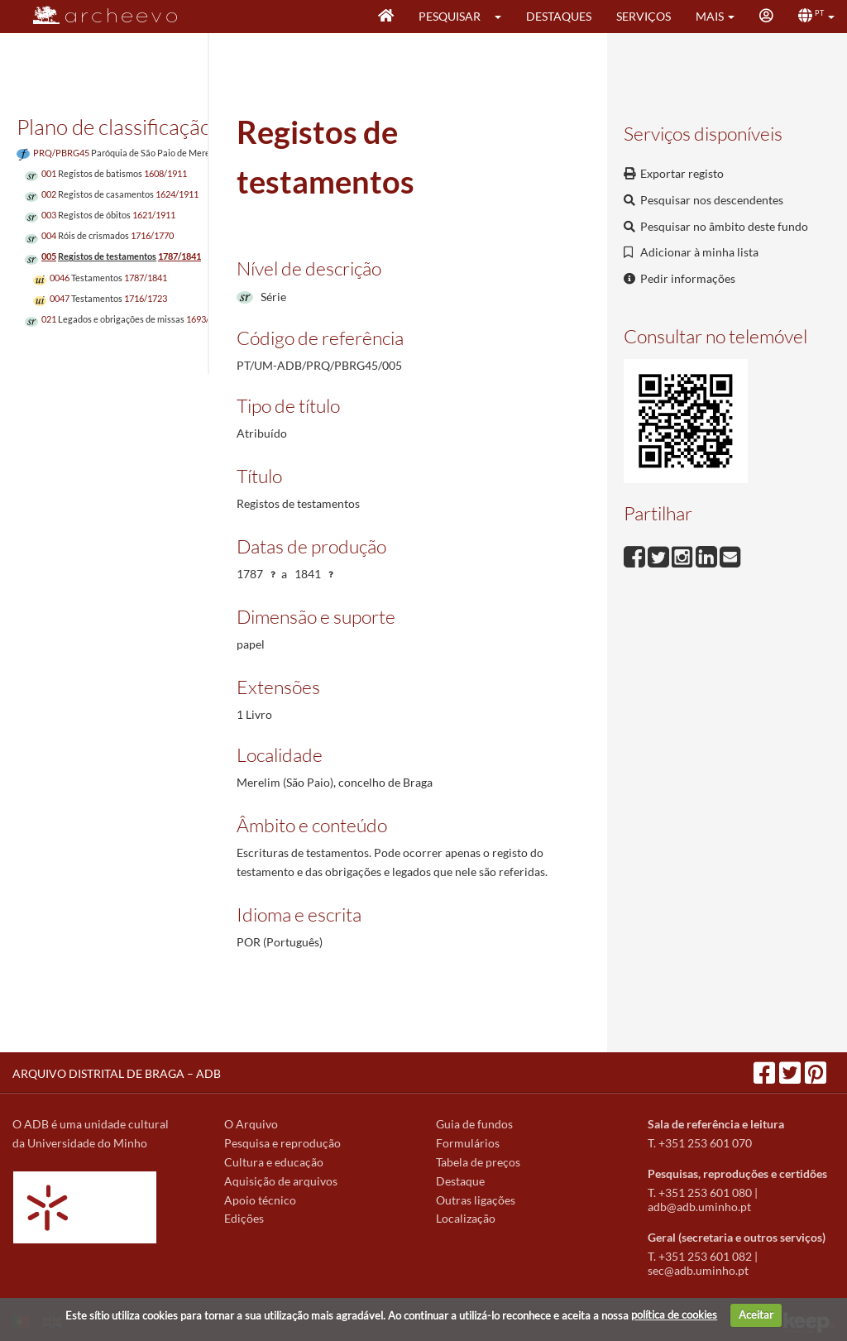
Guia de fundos (474, 1124)
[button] (503, 16)
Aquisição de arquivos (280, 1181)
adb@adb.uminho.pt (699, 1207)
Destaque (460, 1181)
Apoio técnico (260, 1200)
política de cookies (674, 1314)
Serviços (643, 16)
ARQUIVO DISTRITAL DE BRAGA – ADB (116, 1073)
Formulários (468, 1143)
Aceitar (756, 1314)
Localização (465, 1218)
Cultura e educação (273, 1162)
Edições (244, 1218)
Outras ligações (475, 1200)
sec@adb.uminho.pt (698, 1270)
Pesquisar (450, 16)
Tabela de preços (478, 1162)
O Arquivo (251, 1124)
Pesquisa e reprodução (282, 1143)
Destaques (558, 16)
